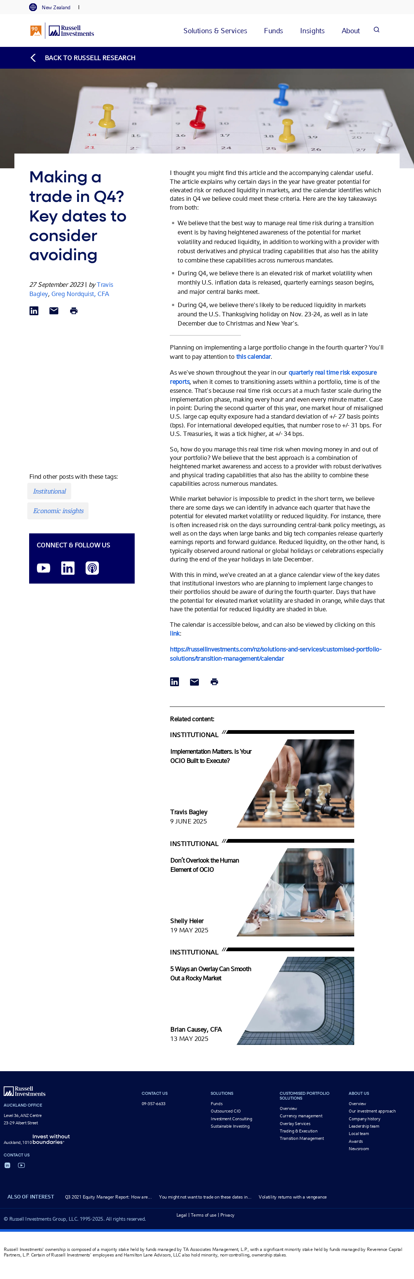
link (174, 633)
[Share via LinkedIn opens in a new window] (34, 311)
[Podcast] (92, 568)
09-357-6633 (154, 1103)
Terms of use (203, 1215)
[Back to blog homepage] (82, 58)
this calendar (253, 356)
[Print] (74, 311)
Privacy (227, 1215)
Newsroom (359, 1148)
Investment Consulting (231, 1118)
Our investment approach (372, 1111)
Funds (216, 1103)
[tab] (53, 7)
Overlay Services (295, 1123)
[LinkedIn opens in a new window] (68, 568)
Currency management (301, 1115)
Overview (288, 1108)
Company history (364, 1118)
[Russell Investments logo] (62, 31)
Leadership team (364, 1126)
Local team (359, 1133)
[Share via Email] (54, 311)
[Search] (376, 30)
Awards (356, 1141)
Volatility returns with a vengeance (293, 1197)
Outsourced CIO (226, 1111)
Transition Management (302, 1138)
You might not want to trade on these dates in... (205, 1197)
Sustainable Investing (230, 1126)
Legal (181, 1215)
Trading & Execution (298, 1131)
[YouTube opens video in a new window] (43, 568)
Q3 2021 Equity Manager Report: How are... (108, 1197)
